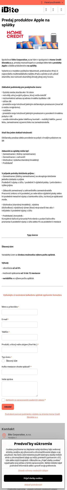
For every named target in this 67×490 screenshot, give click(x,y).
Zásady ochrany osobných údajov (33, 470)
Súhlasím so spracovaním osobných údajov (25, 400)
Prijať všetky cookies (33, 478)
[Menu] (61, 9)
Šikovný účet (9, 360)
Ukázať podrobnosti (33, 485)
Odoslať (8, 407)
